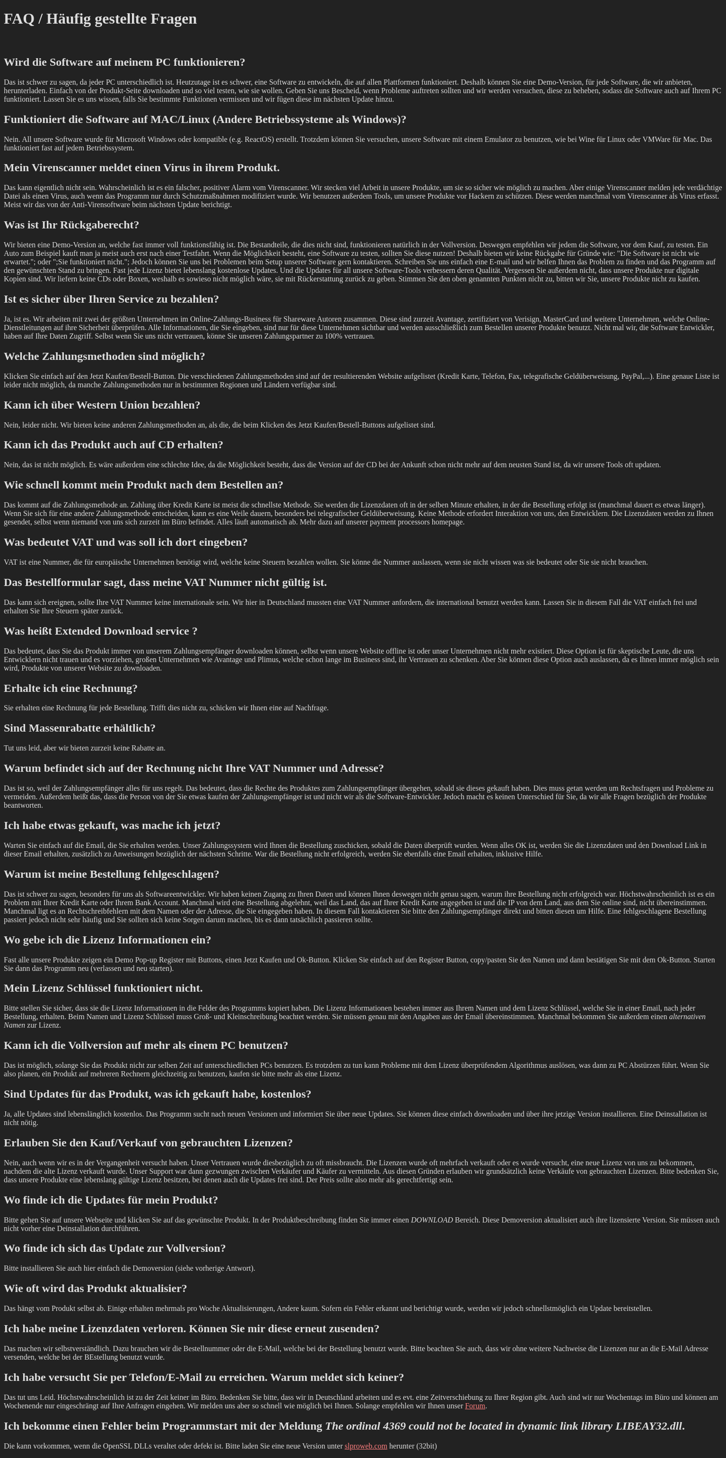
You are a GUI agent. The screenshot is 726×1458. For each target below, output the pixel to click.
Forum (475, 1406)
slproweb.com (366, 1446)
